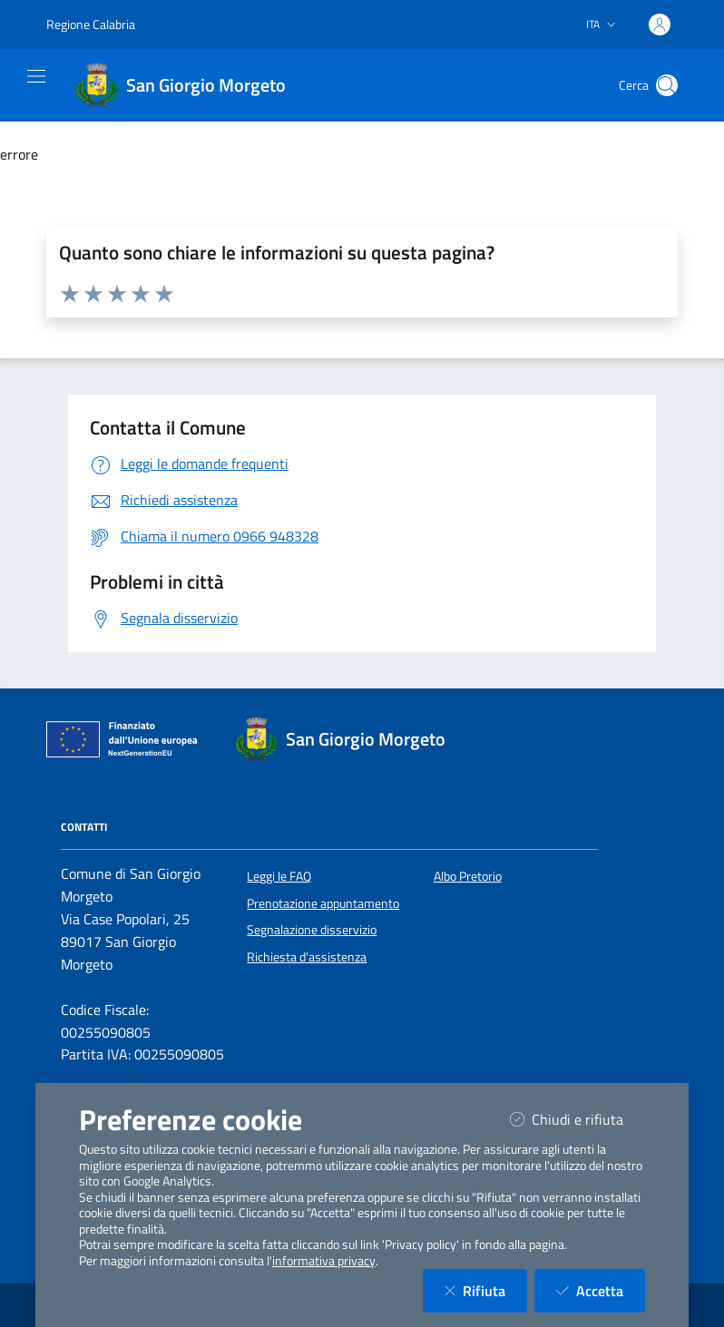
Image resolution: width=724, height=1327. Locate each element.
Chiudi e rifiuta (577, 1118)
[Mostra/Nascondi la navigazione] (36, 76)
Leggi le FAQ (279, 876)
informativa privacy (324, 1261)
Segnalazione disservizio (312, 930)
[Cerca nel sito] (667, 85)
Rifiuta (486, 1290)
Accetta (600, 1290)
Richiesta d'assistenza (307, 957)
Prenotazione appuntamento (323, 903)
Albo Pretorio (468, 876)
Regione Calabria (90, 24)
